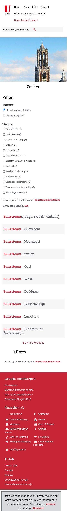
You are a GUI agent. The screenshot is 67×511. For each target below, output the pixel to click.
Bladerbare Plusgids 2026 (18, 399)
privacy (51, 504)
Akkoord (37, 508)
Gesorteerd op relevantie (18, 110)
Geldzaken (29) (13, 134)
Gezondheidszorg (16, 419)
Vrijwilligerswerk (15, 449)
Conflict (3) (11, 166)
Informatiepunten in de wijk (29, 13)
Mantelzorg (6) (13, 176)
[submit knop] (34, 30)
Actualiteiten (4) (14, 129)
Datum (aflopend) (15, 115)
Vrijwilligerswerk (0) (16, 192)
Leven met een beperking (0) (20, 187)
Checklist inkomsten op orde (19, 390)
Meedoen (12, 424)
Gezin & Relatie (43, 424)
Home (17, 7)
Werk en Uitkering (16, 437)
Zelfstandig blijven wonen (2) (20, 160)
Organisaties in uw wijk (16, 479)
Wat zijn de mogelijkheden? (19, 394)
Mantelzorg (41, 437)
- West (17, 279)
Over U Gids (30, 7)
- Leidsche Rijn (24, 304)
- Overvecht (21, 229)
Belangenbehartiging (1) (18, 181)
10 (40, 342)
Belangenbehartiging (18, 441)
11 (43, 342)
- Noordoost (21, 242)
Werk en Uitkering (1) (17, 171)
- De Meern (21, 292)
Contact (44, 7)
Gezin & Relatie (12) (15, 155)
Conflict (39, 429)
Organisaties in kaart (26, 20)
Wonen (39, 419)
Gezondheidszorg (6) (16, 139)
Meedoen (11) (12, 150)
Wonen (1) (11, 145)
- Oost (17, 267)
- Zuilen (18, 254)
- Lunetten (21, 317)
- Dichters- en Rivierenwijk (23, 331)
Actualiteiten (11, 385)
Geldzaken (41, 414)
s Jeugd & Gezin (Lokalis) (31, 217)
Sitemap (9, 475)
